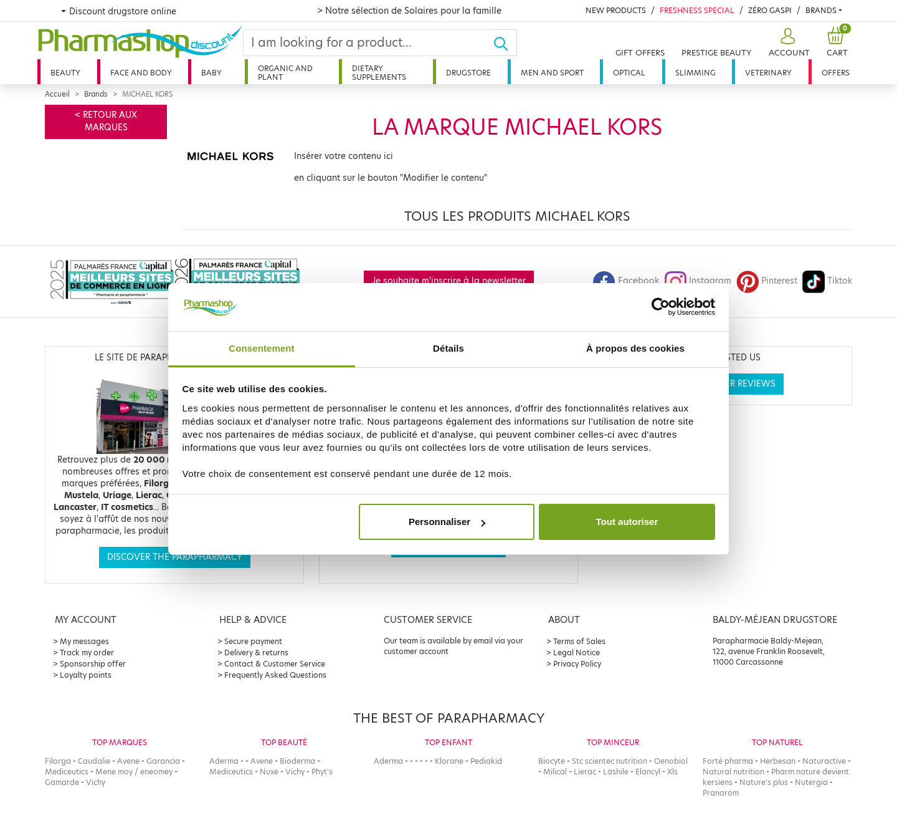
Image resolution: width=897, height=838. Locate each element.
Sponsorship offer (93, 663)
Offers (836, 72)
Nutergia (811, 782)
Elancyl (647, 771)
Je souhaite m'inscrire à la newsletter (449, 281)
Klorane (449, 761)
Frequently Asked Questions (275, 675)
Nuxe (269, 771)
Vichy (95, 782)
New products (616, 10)
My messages (84, 641)
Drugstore (468, 72)
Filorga (58, 761)
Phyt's (322, 771)
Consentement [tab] (261, 348)
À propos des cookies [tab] (635, 348)
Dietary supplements (379, 72)
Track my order (87, 652)
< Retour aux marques (106, 121)
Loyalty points (86, 675)
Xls (672, 771)
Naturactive (824, 761)
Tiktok (827, 281)
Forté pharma (728, 761)
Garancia (163, 761)
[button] (788, 43)
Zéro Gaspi (770, 10)
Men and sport (552, 72)
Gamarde (62, 782)
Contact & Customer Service (274, 663)
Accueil (57, 94)
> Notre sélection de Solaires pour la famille (409, 10)
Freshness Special (697, 10)
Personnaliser (447, 521)
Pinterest (766, 281)
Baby (211, 72)
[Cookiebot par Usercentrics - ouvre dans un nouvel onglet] (660, 307)
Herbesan (777, 761)
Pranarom (721, 792)
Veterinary (768, 72)
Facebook (626, 281)
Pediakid (486, 761)
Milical (555, 771)
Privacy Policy (577, 663)
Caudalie (94, 761)
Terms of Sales (579, 641)
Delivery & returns (256, 652)
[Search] (368, 42)
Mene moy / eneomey (134, 771)
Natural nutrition (733, 771)
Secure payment (253, 641)
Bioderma (297, 761)
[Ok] (505, 42)
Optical (629, 72)
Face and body (141, 72)
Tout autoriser (627, 521)
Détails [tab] (448, 348)
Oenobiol (671, 761)
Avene (128, 761)
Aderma (224, 761)
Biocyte (551, 761)
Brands (821, 10)
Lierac (585, 771)
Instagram (697, 281)
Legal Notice (576, 652)
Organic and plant (285, 72)
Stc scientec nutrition (609, 761)
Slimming (695, 72)
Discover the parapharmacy (174, 557)
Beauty (65, 72)
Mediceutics (66, 771)
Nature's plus (763, 782)
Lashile (616, 771)
